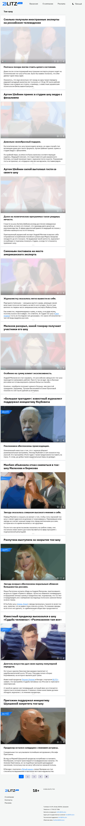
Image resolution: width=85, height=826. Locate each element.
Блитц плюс (12, 3)
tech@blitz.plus (62, 817)
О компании (48, 4)
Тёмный (78, 4)
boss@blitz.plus (70, 814)
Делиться (63, 61)
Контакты (8, 800)
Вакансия (34, 4)
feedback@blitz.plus (58, 820)
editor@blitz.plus (61, 812)
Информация (57, 61)
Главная (12, 790)
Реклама (61, 4)
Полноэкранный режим (60, 61)
